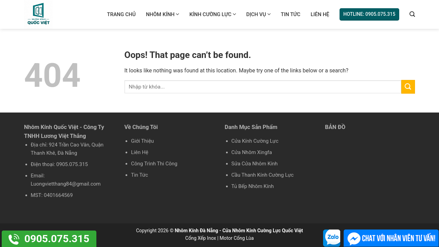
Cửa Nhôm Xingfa (252, 152)
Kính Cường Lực (212, 14)
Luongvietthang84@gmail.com (66, 184)
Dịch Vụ (258, 14)
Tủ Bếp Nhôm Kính (253, 186)
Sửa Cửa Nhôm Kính (255, 164)
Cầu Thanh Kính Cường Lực (263, 175)
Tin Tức (290, 14)
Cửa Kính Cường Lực (255, 141)
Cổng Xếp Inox (200, 238)
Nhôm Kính (162, 14)
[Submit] (408, 86)
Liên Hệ (320, 14)
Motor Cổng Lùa (237, 238)
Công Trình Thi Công (154, 164)
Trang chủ (121, 14)
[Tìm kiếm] (412, 14)
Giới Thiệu (142, 141)
